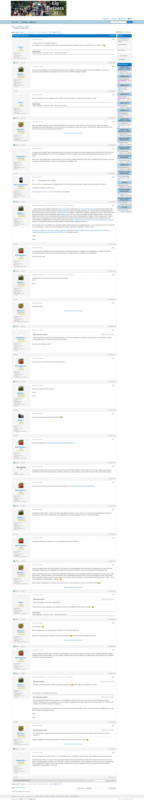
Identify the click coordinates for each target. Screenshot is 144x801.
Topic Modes (112, 35)
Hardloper (121, 73)
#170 (113, 413)
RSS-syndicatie (74, 796)
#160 (113, 121)
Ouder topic (17, 780)
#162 (113, 177)
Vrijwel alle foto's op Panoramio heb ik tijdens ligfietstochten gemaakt (94, 219)
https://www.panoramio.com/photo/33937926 (50, 232)
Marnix (20, 420)
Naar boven (22, 796)
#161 (113, 148)
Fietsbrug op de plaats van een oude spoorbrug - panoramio (49, 230)
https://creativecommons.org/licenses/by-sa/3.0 (89, 230)
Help (130, 18)
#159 (113, 94)
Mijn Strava (80, 133)
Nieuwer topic (25, 780)
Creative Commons (62, 212)
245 (50, 32)
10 (43, 32)
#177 (113, 594)
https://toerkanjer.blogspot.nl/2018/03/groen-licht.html (60, 443)
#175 (113, 537)
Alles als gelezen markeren (63, 796)
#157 (113, 39)
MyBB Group (32, 799)
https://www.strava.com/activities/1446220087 (82, 486)
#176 (113, 564)
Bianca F (122, 153)
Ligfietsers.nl (15, 796)
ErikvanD (20, 129)
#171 (113, 439)
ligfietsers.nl (14, 26)
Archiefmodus (29, 796)
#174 (113, 509)
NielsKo (122, 107)
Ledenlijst (123, 18)
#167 (113, 330)
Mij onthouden (122, 55)
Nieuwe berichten (38, 796)
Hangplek (26, 26)
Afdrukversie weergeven (19, 787)
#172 (113, 466)
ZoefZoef (121, 204)
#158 (113, 66)
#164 (113, 247)
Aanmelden (25, 22)
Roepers (20, 74)
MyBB (21, 799)
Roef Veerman (20, 255)
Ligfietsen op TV (124, 76)
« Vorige (21, 32)
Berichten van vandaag (49, 796)
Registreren (32, 22)
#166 (113, 303)
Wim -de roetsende (20, 185)
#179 (113, 650)
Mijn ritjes (73, 133)
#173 (113, 482)
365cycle (122, 135)
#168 (113, 358)
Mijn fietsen (67, 133)
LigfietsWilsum (122, 125)
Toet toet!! (124, 182)
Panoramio (64, 209)
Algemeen (20, 26)
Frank (20, 47)
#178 (113, 623)
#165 (113, 274)
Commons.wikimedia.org (87, 209)
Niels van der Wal (122, 89)
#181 (113, 725)
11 (46, 32)
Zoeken (115, 18)
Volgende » (55, 32)
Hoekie (122, 211)
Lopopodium (20, 156)
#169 (113, 385)
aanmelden (126, 38)
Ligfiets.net (106, 18)
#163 (113, 205)
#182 (113, 752)
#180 (113, 677)
